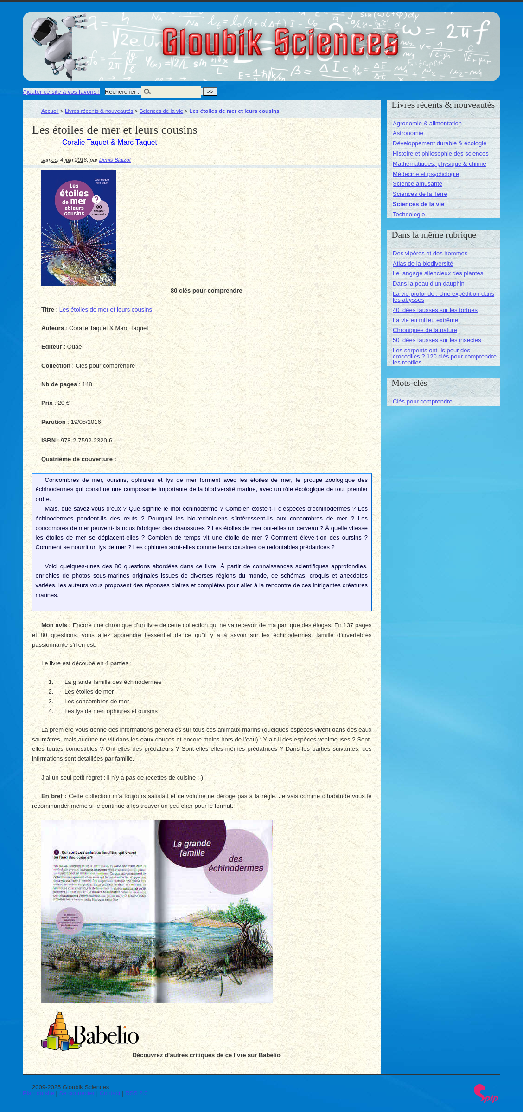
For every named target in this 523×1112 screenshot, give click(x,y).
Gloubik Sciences (332, 36)
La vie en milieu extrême (425, 320)
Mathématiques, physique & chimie (439, 163)
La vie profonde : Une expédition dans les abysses (443, 296)
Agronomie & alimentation (427, 123)
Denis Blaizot (115, 159)
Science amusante (417, 183)
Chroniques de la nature (425, 329)
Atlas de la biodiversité (423, 263)
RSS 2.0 (136, 1093)
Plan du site (38, 1093)
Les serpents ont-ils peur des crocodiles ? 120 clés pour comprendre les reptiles (445, 356)
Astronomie (408, 133)
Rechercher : (122, 91)
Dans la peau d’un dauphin (429, 283)
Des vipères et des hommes (430, 253)
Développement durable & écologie (439, 143)
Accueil (50, 111)
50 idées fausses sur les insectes (437, 340)
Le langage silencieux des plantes (438, 273)
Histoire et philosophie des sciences (441, 153)
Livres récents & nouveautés (99, 111)
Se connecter (77, 1093)
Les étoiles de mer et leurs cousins (105, 309)
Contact (110, 1093)
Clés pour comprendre (423, 401)
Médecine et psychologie (426, 173)
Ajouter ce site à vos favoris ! (61, 91)
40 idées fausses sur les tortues (435, 309)
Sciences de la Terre (420, 193)
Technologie (409, 214)
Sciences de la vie (161, 111)
